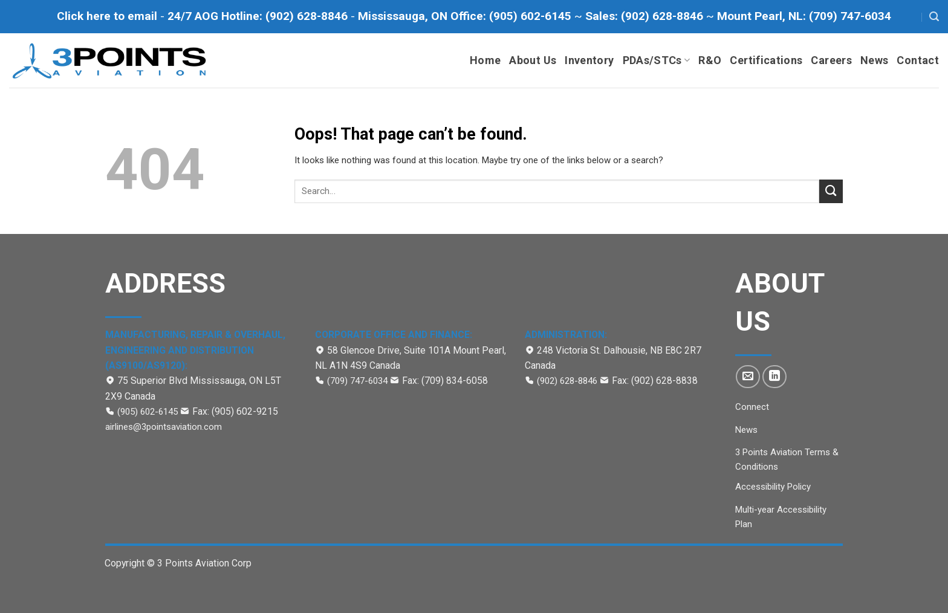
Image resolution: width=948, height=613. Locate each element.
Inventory (589, 60)
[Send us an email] (748, 376)
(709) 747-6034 (357, 380)
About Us (532, 60)
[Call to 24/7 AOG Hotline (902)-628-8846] (259, 16)
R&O (709, 60)
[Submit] (831, 191)
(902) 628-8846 (568, 380)
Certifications (766, 60)
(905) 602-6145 (147, 411)
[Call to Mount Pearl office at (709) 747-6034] (804, 16)
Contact (918, 60)
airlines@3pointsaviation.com (163, 426)
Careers (831, 60)
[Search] (934, 16)
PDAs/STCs (656, 60)
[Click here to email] (108, 16)
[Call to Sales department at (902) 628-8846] (645, 16)
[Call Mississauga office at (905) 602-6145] (466, 16)
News (874, 60)
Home (485, 60)
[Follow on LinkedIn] (774, 376)
